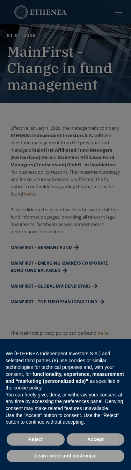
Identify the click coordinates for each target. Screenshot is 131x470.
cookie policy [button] (27, 388)
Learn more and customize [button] (65, 455)
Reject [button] (35, 439)
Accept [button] (95, 439)
